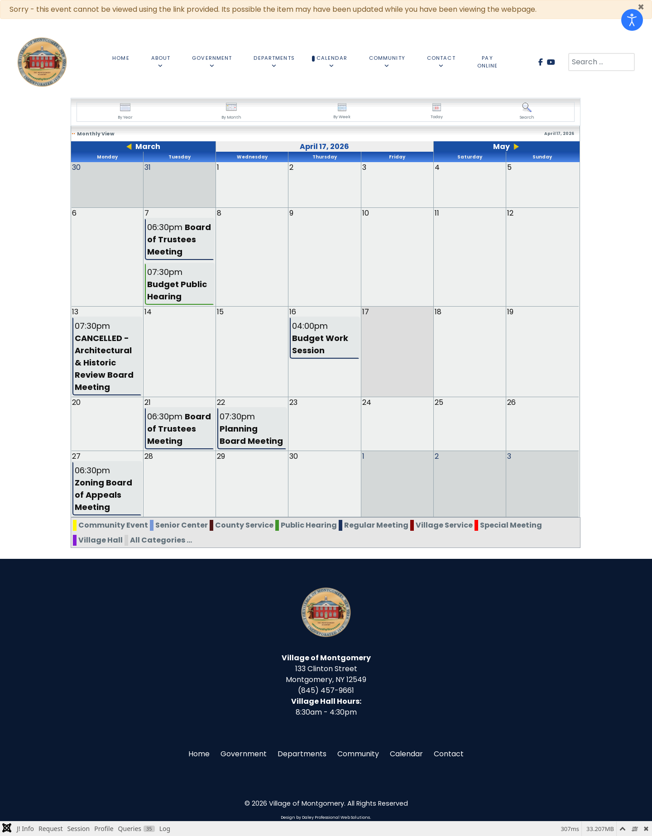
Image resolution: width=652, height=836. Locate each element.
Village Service (444, 524)
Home (199, 753)
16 (292, 311)
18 (438, 311)
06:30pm (179, 239)
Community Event (113, 524)
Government (244, 753)
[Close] (641, 7)
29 (221, 456)
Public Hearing (309, 524)
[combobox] (601, 62)
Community (358, 753)
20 (76, 402)
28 (148, 456)
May (501, 146)
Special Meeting (511, 524)
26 (511, 402)
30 (293, 456)
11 (437, 212)
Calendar (406, 753)
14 (148, 311)
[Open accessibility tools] (632, 20)
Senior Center (181, 524)
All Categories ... (161, 539)
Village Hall (100, 539)
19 (510, 311)
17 (365, 311)
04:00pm (320, 338)
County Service (244, 524)
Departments (302, 753)
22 (221, 402)
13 (75, 311)
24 (366, 402)
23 (293, 402)
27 (76, 456)
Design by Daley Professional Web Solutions (325, 817)
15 (220, 311)
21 (147, 402)
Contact (449, 753)
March (147, 146)
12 (510, 212)
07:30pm (177, 284)
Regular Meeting (376, 524)
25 (439, 402)
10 (365, 212)
